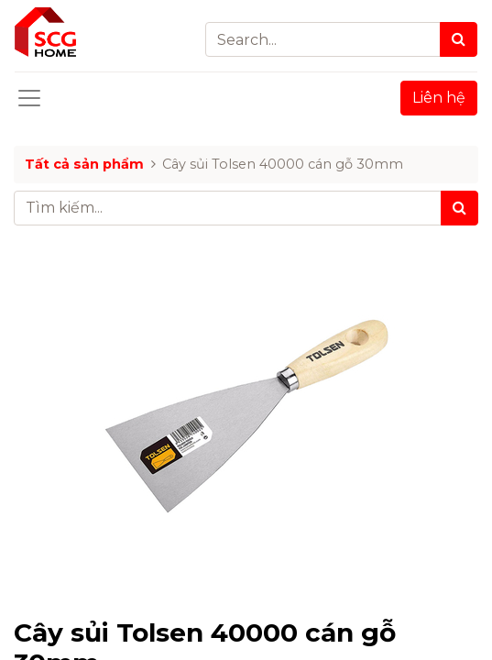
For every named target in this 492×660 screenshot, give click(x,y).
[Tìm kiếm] (459, 208)
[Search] (458, 39)
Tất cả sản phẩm (84, 164)
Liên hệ (438, 97)
